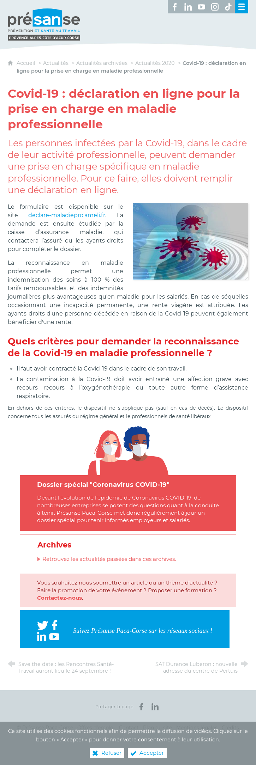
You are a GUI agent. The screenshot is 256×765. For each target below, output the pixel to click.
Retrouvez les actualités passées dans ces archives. (109, 559)
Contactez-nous (59, 597)
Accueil (27, 63)
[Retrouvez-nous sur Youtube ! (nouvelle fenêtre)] (201, 6)
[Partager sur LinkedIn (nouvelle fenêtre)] (155, 707)
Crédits (230, 727)
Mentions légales (197, 727)
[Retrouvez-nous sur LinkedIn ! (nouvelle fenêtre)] (188, 6)
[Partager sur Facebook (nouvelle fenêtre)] (141, 707)
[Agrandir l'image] (190, 241)
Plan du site (157, 727)
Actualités (56, 63)
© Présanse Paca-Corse (45, 727)
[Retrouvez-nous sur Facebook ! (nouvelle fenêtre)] (174, 6)
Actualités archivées (101, 63)
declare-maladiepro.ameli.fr (66, 215)
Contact (129, 727)
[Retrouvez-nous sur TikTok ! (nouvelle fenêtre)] (228, 6)
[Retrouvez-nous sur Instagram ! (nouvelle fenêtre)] (214, 6)
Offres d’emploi (96, 727)
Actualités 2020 (155, 63)
